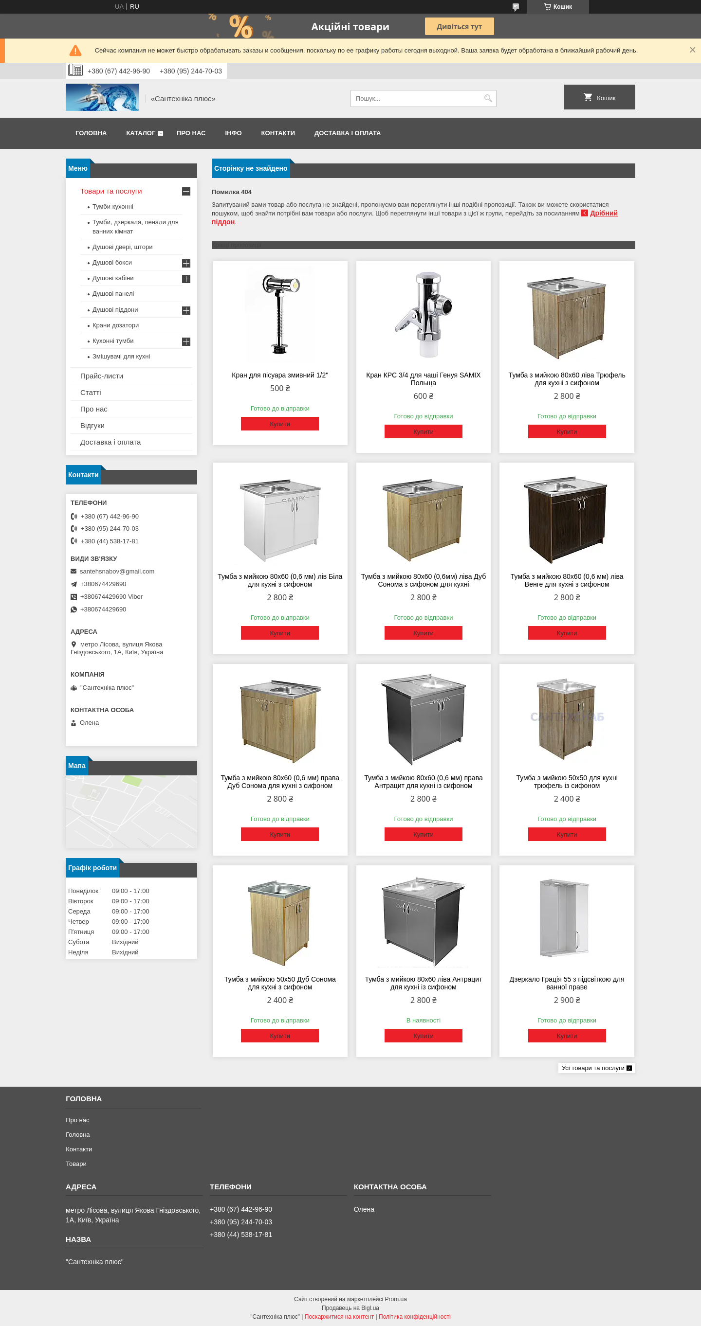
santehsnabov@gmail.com (117, 571)
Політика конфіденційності (415, 1316)
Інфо (233, 133)
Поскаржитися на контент (339, 1316)
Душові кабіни (113, 278)
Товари (76, 1163)
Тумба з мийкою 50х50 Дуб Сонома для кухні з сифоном (280, 983)
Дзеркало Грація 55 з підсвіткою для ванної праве (567, 983)
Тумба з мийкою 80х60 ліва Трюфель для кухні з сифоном (567, 379)
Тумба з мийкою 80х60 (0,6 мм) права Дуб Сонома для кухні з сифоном (280, 781)
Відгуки (92, 425)
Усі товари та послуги (593, 1068)
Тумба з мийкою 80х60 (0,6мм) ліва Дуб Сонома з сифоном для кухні (423, 580)
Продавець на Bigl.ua (350, 1308)
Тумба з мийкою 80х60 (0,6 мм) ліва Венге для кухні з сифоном (567, 580)
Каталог (140, 133)
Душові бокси (112, 262)
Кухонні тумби (112, 340)
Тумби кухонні (112, 206)
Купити (280, 424)
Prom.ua (396, 1299)
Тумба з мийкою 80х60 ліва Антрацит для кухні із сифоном (423, 983)
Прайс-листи (101, 376)
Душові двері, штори (122, 247)
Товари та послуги (111, 191)
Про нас (191, 133)
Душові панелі (113, 293)
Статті (90, 392)
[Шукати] (488, 98)
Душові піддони (115, 309)
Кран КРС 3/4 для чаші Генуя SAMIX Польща (423, 379)
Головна (91, 133)
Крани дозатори (115, 325)
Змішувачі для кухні (121, 356)
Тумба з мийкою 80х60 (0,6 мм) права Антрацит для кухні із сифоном (423, 781)
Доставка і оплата (347, 133)
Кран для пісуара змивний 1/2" (280, 375)
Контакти (278, 133)
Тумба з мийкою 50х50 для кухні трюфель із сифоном (566, 781)
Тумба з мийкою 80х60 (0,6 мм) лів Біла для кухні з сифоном (280, 580)
